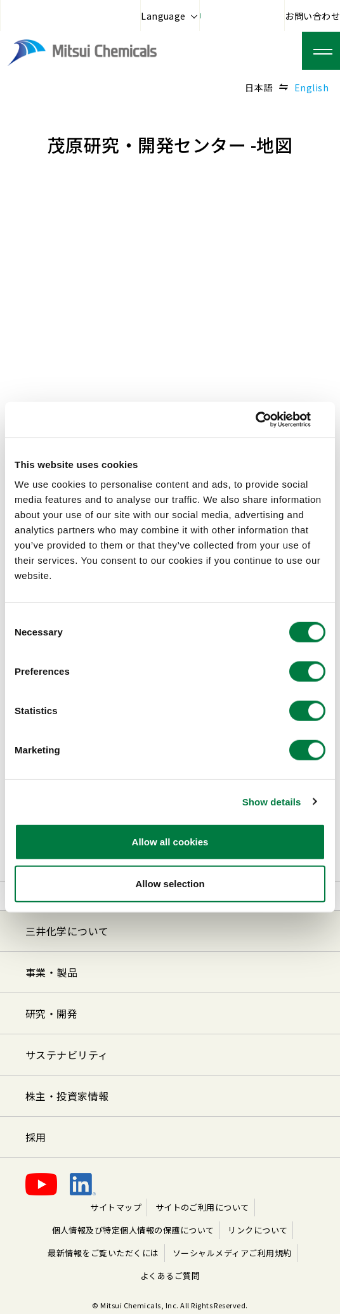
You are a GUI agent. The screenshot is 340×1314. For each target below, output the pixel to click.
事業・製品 (51, 972)
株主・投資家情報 (67, 1095)
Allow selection (169, 883)
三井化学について (67, 931)
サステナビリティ (66, 1054)
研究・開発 (51, 1013)
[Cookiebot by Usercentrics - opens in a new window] (269, 420)
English (311, 87)
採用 (35, 1137)
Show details (271, 801)
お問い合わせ (312, 16)
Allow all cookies (170, 841)
